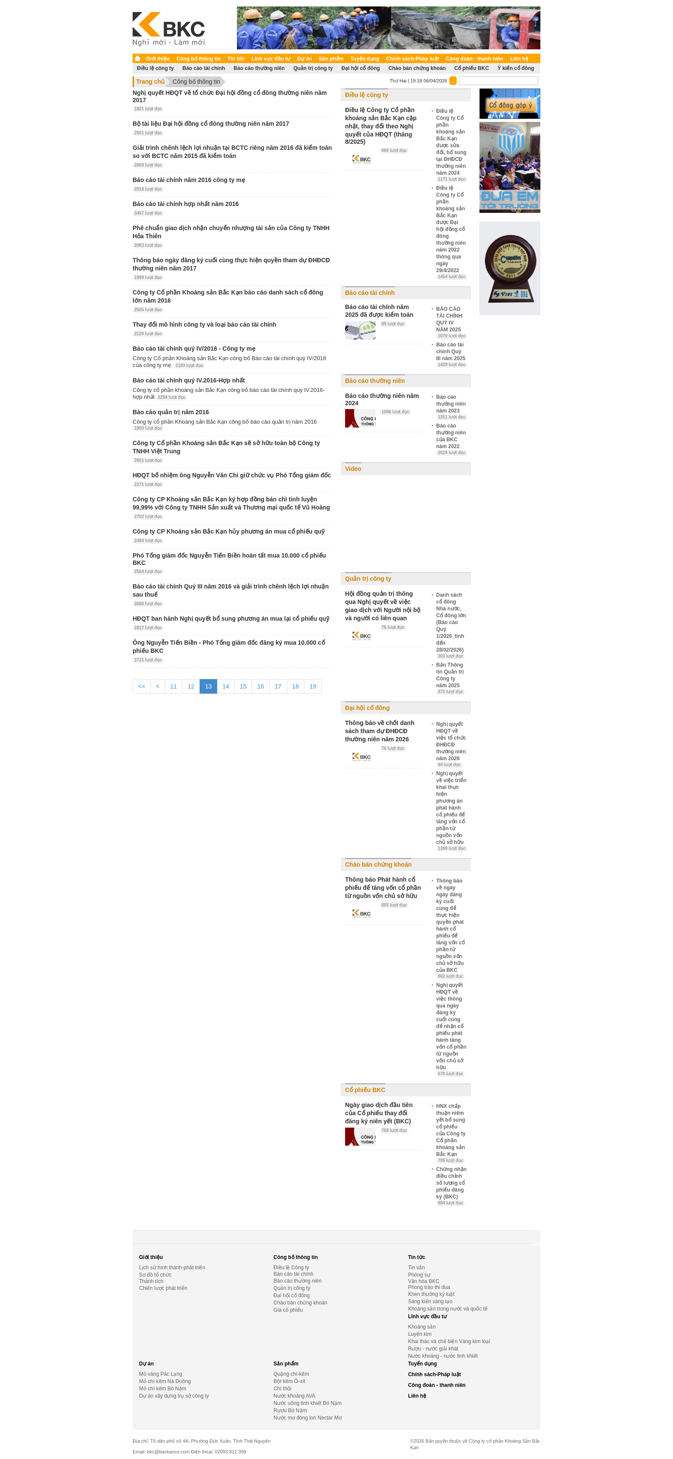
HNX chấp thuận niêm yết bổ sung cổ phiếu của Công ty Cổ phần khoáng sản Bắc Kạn (450, 1133)
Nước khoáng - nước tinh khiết (443, 1356)
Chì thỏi (282, 1389)
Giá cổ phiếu (288, 1310)
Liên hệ (519, 59)
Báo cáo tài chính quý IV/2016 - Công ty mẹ (194, 348)
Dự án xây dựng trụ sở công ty (174, 1396)
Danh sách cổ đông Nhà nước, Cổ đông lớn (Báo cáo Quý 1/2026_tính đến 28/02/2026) (451, 625)
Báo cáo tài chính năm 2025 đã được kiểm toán (379, 310)
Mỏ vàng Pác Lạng (160, 1374)
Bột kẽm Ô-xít (289, 1381)
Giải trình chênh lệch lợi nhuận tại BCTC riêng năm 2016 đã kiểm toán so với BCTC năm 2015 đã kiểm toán (232, 151)
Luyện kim (420, 1334)
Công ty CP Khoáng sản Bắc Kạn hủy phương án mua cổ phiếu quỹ (228, 531)
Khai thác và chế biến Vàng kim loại (449, 1341)
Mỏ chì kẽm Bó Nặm (162, 1389)
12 (191, 686)
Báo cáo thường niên (259, 68)
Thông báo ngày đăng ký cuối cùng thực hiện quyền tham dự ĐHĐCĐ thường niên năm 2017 (231, 264)
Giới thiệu (158, 59)
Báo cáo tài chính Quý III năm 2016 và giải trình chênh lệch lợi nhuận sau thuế (231, 590)
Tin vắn (416, 1268)
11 (173, 686)
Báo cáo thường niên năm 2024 (382, 399)
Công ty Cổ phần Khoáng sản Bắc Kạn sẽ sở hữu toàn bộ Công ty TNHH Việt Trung (226, 447)
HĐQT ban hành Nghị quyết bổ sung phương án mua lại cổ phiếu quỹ (231, 618)
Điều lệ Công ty (291, 1268)
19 (312, 686)
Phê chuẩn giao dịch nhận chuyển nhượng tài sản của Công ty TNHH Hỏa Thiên (231, 232)
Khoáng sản (422, 1327)
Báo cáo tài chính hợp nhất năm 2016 (186, 203)
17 (278, 686)
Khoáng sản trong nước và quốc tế (448, 1309)
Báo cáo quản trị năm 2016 (171, 412)
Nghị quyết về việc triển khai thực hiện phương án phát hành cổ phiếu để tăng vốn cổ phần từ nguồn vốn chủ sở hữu (451, 810)
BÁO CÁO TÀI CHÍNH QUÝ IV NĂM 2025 (451, 322)
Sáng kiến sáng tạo (430, 1301)
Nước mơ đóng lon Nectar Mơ (307, 1418)
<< (141, 686)
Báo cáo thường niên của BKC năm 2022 (451, 439)
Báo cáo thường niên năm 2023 (451, 407)
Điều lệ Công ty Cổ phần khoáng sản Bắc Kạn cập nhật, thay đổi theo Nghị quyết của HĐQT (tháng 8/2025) (381, 125)
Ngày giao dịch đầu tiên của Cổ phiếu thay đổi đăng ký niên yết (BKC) (378, 1113)
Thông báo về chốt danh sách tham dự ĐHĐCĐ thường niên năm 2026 (379, 731)
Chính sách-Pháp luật (412, 59)
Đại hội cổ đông (360, 68)
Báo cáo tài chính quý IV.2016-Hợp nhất (189, 380)
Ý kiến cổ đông (515, 68)
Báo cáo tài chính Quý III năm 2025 (451, 354)
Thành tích (151, 1281)
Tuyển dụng (364, 59)
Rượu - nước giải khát (433, 1349)
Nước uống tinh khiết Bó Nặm (307, 1403)
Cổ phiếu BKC (471, 68)
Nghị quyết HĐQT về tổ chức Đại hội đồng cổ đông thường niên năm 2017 (230, 96)
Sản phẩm (330, 59)
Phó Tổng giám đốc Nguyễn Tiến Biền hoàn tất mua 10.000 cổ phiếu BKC (229, 559)
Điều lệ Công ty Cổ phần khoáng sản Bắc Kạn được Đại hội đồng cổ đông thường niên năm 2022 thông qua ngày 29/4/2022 (451, 232)
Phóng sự (419, 1275)
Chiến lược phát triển (163, 1288)
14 (225, 686)
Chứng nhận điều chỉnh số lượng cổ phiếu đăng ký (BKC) (451, 1186)
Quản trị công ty (313, 68)
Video (353, 468)
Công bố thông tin (198, 59)
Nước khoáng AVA (294, 1396)
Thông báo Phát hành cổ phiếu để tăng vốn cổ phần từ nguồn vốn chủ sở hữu (383, 887)
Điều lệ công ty (155, 68)
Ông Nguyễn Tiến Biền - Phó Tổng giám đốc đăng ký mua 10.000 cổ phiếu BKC (229, 646)
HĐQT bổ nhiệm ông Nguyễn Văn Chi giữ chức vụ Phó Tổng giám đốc (232, 475)
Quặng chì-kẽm (291, 1374)
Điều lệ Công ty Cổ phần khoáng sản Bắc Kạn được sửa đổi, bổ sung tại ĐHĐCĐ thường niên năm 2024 (451, 145)
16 (260, 686)
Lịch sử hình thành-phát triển (172, 1268)
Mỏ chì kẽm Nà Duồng (165, 1381)
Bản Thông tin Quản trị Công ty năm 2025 (450, 678)
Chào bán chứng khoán (417, 68)
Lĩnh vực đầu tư (271, 59)
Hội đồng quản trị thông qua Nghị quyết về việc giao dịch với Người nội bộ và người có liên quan (382, 606)
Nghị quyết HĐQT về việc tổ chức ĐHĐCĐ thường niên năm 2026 (451, 744)
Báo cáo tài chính (203, 68)
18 (295, 686)
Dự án (304, 59)
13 (208, 686)
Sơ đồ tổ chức (155, 1275)
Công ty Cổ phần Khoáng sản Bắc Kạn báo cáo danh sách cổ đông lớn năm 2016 (228, 296)
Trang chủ (150, 81)
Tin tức (236, 59)
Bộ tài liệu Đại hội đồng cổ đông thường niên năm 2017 (211, 123)
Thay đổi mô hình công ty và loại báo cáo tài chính (204, 324)
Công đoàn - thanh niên (474, 59)
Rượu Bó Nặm (289, 1410)
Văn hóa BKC (424, 1281)
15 (243, 686)
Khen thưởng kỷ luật (431, 1294)
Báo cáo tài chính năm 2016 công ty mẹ (189, 179)
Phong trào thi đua (429, 1287)
